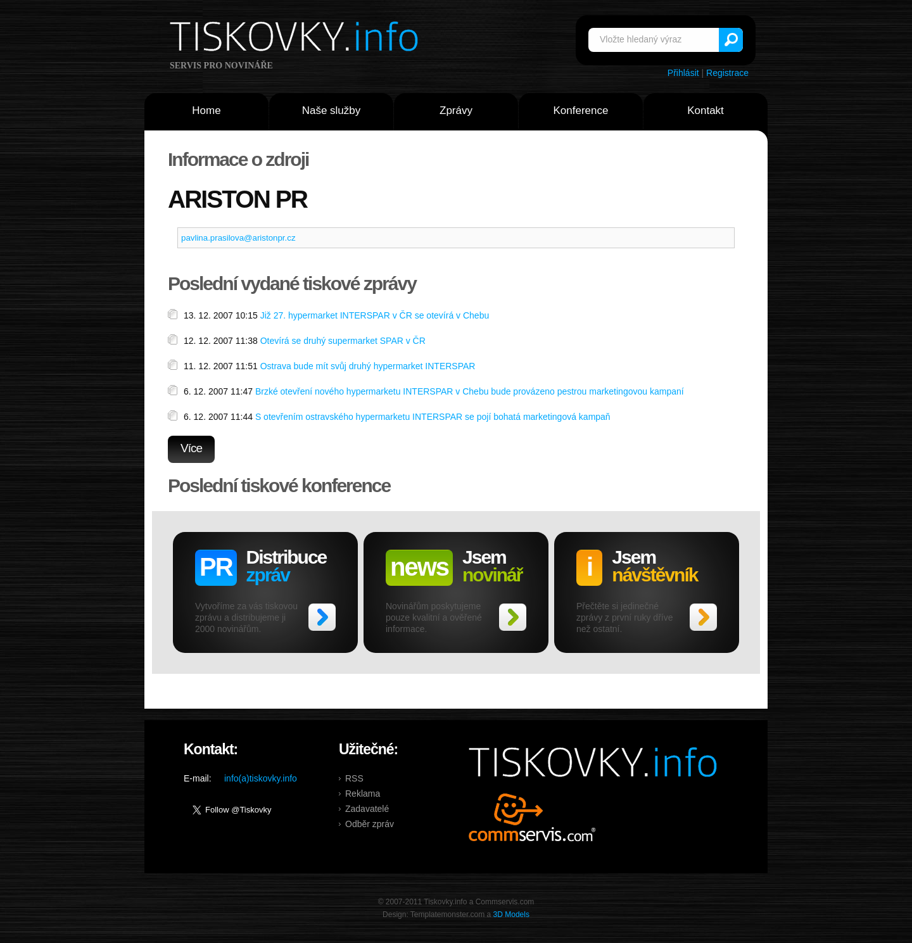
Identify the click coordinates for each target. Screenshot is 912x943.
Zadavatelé (367, 809)
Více (191, 448)
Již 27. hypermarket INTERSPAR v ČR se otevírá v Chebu (375, 315)
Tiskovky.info (296, 39)
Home (206, 110)
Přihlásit (683, 73)
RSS (354, 778)
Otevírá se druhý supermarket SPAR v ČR (343, 341)
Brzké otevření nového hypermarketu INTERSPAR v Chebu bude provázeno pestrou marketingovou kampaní (469, 391)
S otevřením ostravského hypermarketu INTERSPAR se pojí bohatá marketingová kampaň (433, 417)
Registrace (727, 73)
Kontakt (705, 110)
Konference (581, 110)
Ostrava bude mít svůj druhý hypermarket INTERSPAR (368, 366)
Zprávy (456, 110)
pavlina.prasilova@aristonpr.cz (238, 238)
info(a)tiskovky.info (260, 778)
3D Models (511, 914)
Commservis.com (532, 817)
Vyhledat (731, 40)
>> (322, 617)
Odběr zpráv (369, 824)
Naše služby (331, 110)
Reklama (362, 793)
